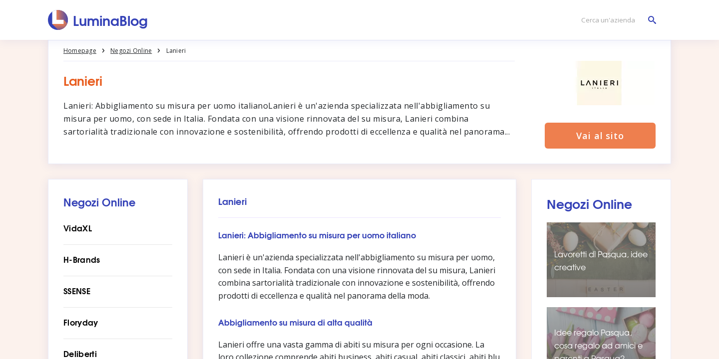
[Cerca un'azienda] (616, 20)
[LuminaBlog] (98, 20)
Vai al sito (600, 136)
